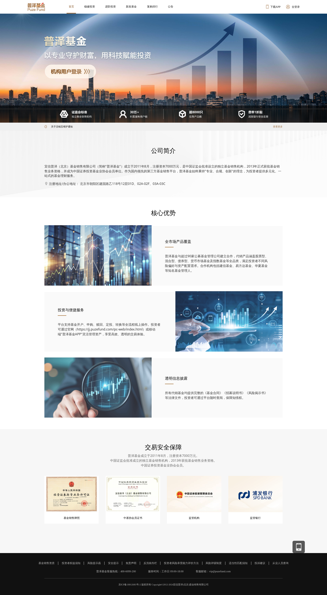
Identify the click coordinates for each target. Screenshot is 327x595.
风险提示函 (94, 563)
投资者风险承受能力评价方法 (181, 563)
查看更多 (278, 126)
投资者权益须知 (71, 563)
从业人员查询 (280, 563)
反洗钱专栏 (150, 563)
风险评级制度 (214, 563)
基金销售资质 (47, 563)
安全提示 (113, 563)
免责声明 (131, 563)
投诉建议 (260, 563)
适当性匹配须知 (238, 563)
